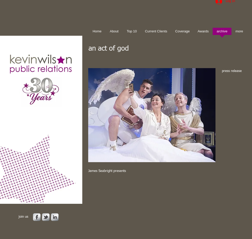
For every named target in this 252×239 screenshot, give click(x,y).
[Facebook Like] (120, 185)
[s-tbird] (46, 217)
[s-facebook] (37, 217)
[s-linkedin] (55, 217)
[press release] (233, 71)
